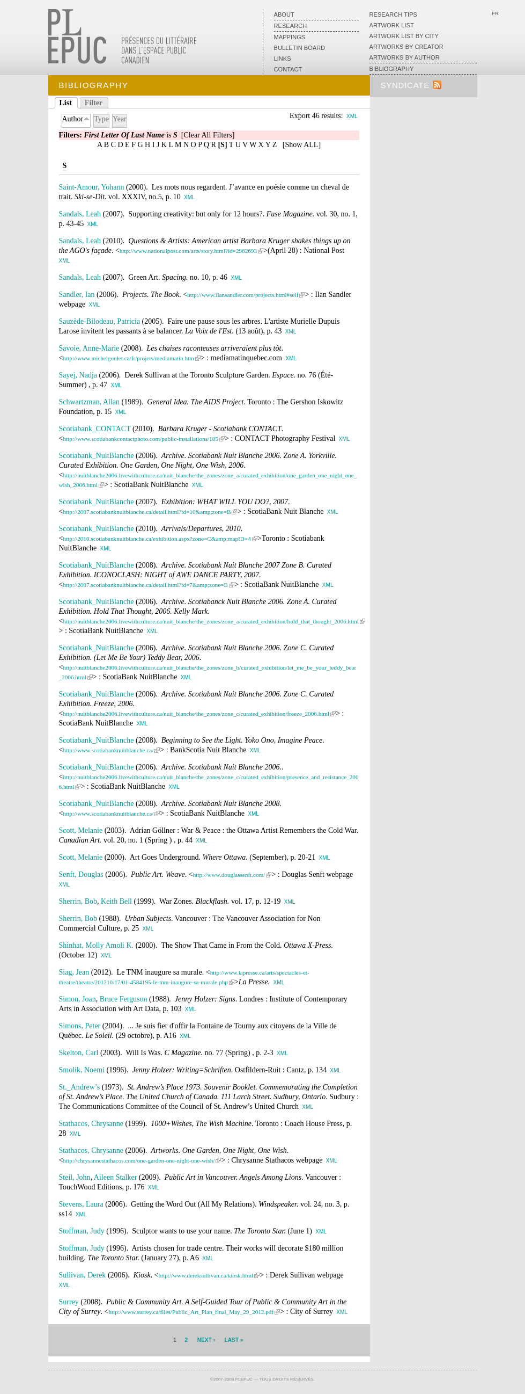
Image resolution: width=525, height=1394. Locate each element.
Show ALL (302, 145)
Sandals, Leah (80, 214)
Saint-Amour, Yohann (91, 187)
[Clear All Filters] (208, 135)
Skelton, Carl (79, 1053)
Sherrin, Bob (78, 901)
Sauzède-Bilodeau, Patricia (100, 321)
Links (282, 58)
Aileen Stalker (115, 1177)
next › (206, 1340)
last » (234, 1340)
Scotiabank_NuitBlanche (96, 456)
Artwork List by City (404, 36)
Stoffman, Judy (82, 1231)
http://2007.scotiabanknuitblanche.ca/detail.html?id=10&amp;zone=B (147, 512)
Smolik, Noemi (82, 1070)
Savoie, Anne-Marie (89, 348)
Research (290, 26)
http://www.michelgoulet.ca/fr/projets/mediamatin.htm (128, 358)
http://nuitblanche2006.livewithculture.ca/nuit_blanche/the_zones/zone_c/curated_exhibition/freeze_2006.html (196, 713)
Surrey (69, 1302)
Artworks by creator (406, 46)
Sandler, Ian (77, 295)
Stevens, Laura (81, 1204)
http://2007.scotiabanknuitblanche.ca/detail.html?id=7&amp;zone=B (145, 585)
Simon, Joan (77, 999)
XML (352, 116)
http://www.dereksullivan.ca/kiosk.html (206, 1275)
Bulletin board (300, 48)
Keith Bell (116, 901)
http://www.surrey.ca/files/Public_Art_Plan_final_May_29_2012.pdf (190, 1312)
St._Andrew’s (79, 1087)
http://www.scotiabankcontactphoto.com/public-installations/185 (140, 438)
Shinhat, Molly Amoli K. (96, 945)
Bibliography (391, 69)
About (284, 14)
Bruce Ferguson (123, 999)
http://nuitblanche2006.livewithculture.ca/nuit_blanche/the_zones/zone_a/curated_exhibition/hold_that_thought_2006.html (210, 621)
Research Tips (393, 14)
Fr (495, 13)
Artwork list (391, 25)
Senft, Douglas (81, 874)
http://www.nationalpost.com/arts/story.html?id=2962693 (188, 251)
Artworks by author (404, 57)
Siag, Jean (74, 972)
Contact (288, 69)
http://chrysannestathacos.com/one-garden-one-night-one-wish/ (139, 1160)
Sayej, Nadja (78, 375)
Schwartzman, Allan (89, 402)
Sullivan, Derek (82, 1275)
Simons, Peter (80, 1026)
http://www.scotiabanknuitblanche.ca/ (108, 750)
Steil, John (75, 1177)
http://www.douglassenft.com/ (229, 875)
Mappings (290, 37)
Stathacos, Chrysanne (91, 1124)
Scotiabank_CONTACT (95, 429)
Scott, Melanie (81, 830)
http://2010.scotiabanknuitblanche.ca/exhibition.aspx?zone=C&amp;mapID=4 (156, 538)
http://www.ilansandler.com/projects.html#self (242, 295)
